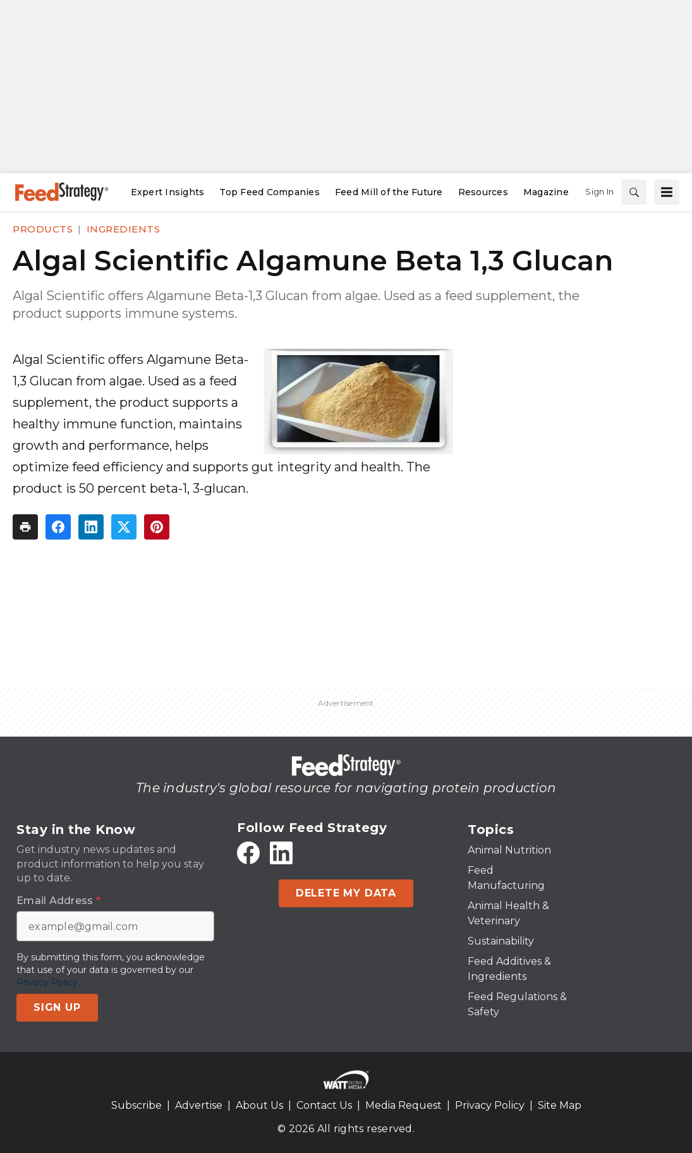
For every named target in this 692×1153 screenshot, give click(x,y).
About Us (259, 1105)
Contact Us (324, 1105)
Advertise (198, 1105)
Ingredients (124, 229)
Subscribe (136, 1105)
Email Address (58, 901)
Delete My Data (346, 893)
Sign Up (57, 1007)
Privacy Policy (490, 1105)
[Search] (633, 192)
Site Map (559, 1105)
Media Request (403, 1105)
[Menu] (666, 192)
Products (43, 229)
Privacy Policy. (48, 982)
